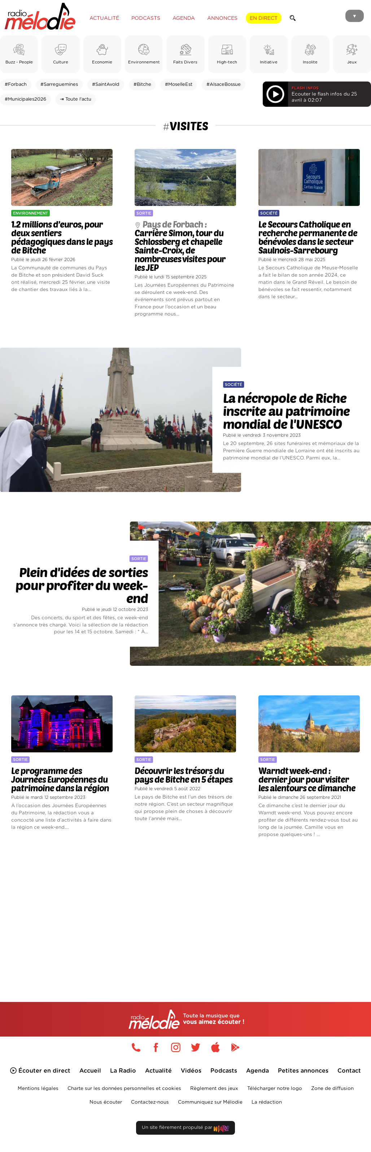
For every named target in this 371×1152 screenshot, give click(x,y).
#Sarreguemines (59, 84)
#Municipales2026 (25, 99)
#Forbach (16, 84)
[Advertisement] (185, 909)
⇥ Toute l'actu (75, 99)
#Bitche (142, 84)
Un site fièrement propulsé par (185, 1129)
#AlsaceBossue (223, 84)
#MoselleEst (178, 84)
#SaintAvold (105, 84)
